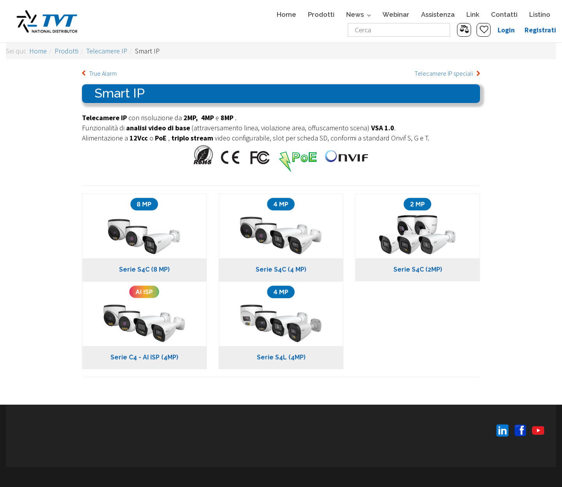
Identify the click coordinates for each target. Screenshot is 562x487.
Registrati (540, 29)
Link (472, 14)
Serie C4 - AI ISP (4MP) (144, 357)
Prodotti (321, 14)
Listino (539, 14)
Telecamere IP (106, 50)
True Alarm (103, 73)
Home (286, 14)
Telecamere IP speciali (443, 73)
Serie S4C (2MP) (417, 269)
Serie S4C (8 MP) (144, 269)
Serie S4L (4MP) (281, 357)
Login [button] (506, 29)
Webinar (395, 14)
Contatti (504, 14)
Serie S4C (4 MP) (281, 269)
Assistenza (438, 14)
